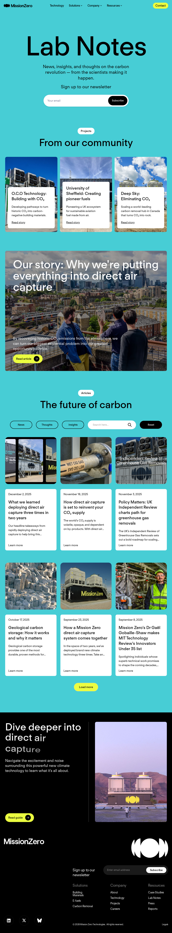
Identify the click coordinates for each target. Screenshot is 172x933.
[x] (24, 920)
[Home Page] (18, 5)
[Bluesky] (39, 920)
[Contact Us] (160, 6)
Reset (151, 424)
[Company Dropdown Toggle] (94, 5)
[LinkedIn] (9, 920)
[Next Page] (86, 687)
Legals (165, 924)
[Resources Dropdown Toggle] (114, 5)
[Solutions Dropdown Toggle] (75, 5)
